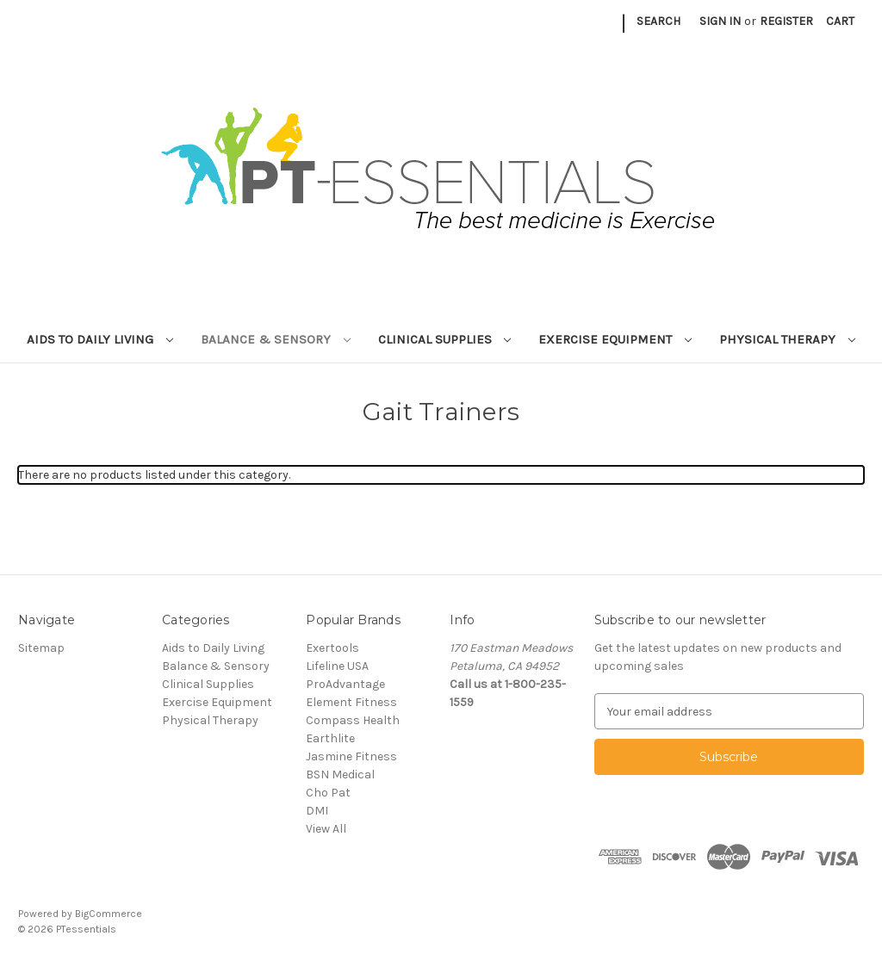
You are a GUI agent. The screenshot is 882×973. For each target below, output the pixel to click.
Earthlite (330, 738)
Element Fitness (351, 702)
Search (658, 21)
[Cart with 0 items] (840, 21)
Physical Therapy (787, 339)
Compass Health (353, 720)
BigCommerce (108, 914)
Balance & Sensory (276, 339)
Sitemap (41, 648)
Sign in (720, 21)
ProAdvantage (345, 684)
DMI (317, 810)
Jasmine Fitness (351, 756)
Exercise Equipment (615, 339)
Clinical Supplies (445, 339)
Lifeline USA (337, 666)
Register (786, 21)
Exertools (332, 648)
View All (326, 828)
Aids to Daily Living (100, 339)
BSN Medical (340, 774)
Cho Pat (328, 792)
